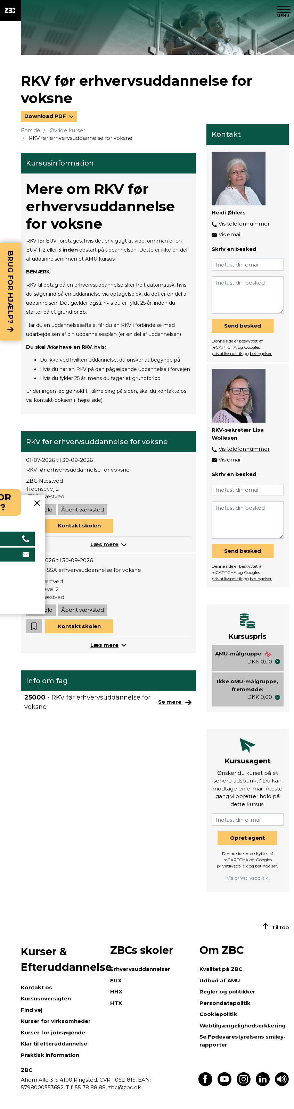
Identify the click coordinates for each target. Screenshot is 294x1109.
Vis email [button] (230, 234)
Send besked (242, 325)
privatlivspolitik (227, 353)
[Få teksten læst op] (282, 1084)
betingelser (261, 353)
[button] (34, 526)
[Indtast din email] (248, 265)
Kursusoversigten (46, 998)
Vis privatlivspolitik (247, 878)
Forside (30, 130)
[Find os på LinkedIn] (263, 1084)
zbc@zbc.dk (124, 1087)
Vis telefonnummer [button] (244, 223)
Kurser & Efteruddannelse (62, 959)
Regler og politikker (227, 991)
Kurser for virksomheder (56, 1021)
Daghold (41, 509)
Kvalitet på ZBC (220, 969)
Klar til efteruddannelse (54, 1043)
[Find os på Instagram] (244, 1084)
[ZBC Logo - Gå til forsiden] (10, 10)
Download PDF (45, 116)
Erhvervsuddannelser (140, 969)
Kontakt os (36, 987)
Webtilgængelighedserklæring (242, 1025)
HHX (116, 991)
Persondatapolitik (225, 1003)
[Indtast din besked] (248, 295)
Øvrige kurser (67, 130)
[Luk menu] (283, 10)
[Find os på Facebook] (205, 1084)
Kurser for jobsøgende (53, 1032)
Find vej (31, 1010)
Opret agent (247, 838)
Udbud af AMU (219, 980)
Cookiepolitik (218, 1014)
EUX (116, 980)
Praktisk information (50, 1055)
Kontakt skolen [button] (79, 525)
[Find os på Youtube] (224, 1084)
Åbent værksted (82, 509)
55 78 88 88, (90, 1087)
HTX (116, 1003)
